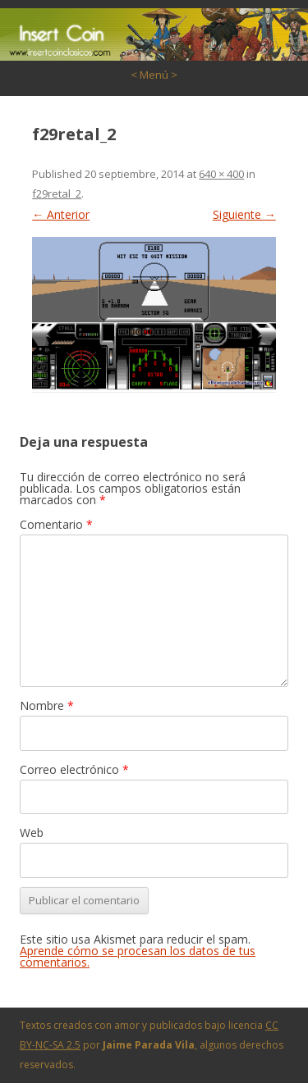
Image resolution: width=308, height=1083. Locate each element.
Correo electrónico (74, 769)
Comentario (56, 524)
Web (32, 832)
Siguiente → (244, 214)
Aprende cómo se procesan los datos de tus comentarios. (137, 956)
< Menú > (154, 74)
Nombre (47, 705)
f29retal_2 (56, 193)
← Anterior (61, 214)
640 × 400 (221, 173)
